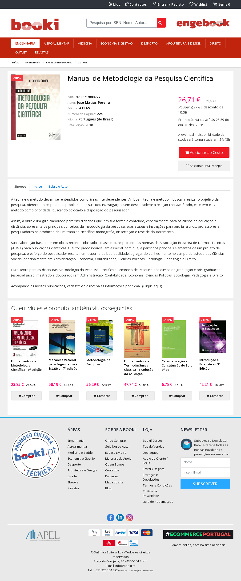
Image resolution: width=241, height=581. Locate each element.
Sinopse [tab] (20, 186)
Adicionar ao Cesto (204, 152)
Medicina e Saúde (80, 452)
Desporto (149, 43)
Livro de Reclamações (158, 501)
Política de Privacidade (151, 493)
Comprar (26, 396)
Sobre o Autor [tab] (58, 186)
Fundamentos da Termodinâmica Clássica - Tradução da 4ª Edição (138, 367)
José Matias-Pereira (93, 102)
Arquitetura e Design (183, 43)
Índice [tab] (37, 186)
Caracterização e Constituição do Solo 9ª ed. (177, 365)
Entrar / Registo (168, 4)
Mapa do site (114, 482)
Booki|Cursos (153, 440)
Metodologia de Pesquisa (98, 362)
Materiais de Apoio (118, 458)
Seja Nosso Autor (117, 446)
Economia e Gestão (116, 43)
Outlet (21, 52)
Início (16, 62)
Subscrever (205, 483)
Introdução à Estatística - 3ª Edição (209, 364)
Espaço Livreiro (115, 452)
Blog (108, 488)
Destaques (150, 452)
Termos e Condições (157, 485)
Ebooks (73, 482)
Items (221, 4)
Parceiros (112, 476)
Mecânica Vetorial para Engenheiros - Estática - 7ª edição (63, 364)
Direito (215, 43)
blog (114, 4)
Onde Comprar (115, 440)
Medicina (85, 43)
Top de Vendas (153, 446)
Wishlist (198, 4)
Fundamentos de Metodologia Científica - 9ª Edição (26, 365)
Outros (83, 62)
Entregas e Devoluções (151, 477)
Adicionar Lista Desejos (204, 166)
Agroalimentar (56, 43)
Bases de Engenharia (59, 62)
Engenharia (25, 43)
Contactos (136, 4)
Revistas (42, 52)
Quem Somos (115, 464)
